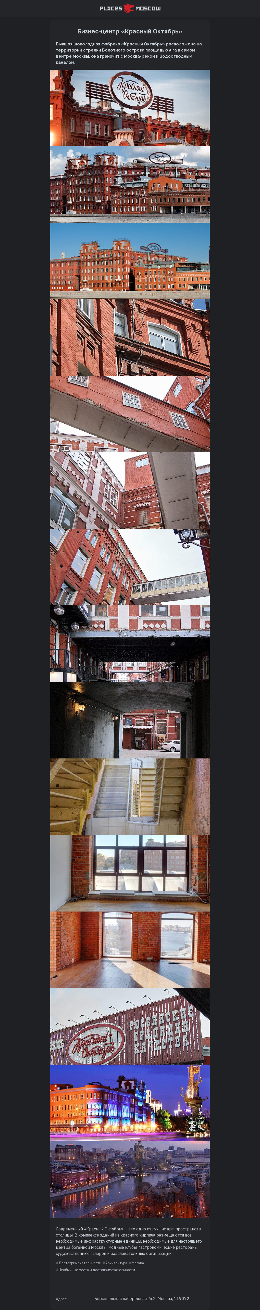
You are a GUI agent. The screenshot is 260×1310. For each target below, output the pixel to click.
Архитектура (116, 1263)
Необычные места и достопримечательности (97, 1270)
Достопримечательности (80, 1263)
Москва (138, 1263)
